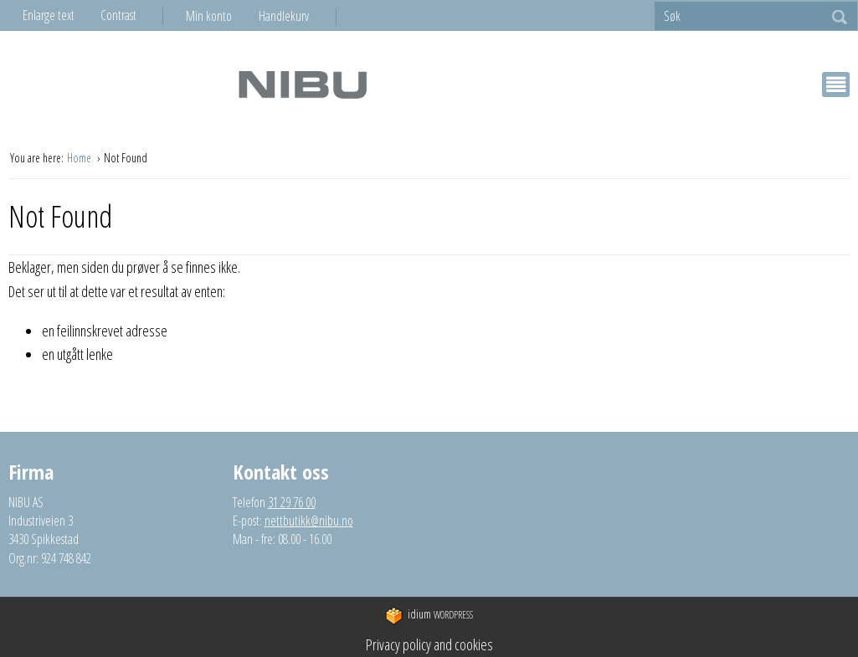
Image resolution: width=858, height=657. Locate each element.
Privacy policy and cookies (429, 644)
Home (80, 158)
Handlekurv (284, 16)
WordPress (429, 615)
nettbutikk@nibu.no (309, 520)
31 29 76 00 (292, 502)
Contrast (118, 15)
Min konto (209, 16)
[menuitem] (222, 16)
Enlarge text (48, 15)
